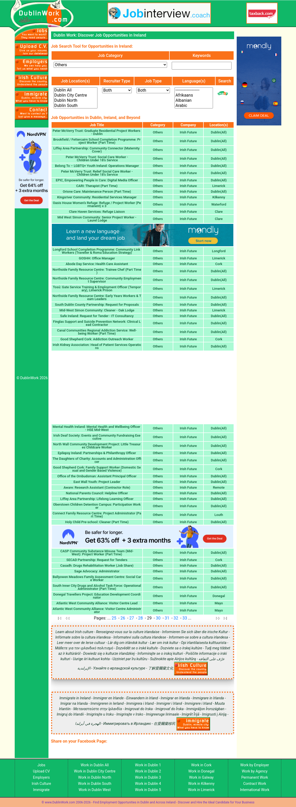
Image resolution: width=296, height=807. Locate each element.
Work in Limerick (201, 790)
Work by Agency (255, 771)
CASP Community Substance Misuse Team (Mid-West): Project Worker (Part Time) (97, 552)
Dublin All (75, 90)
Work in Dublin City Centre (95, 771)
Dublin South (75, 105)
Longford (219, 251)
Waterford (218, 204)
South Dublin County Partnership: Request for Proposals (97, 305)
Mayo (219, 603)
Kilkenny (218, 197)
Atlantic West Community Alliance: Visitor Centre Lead (96, 603)
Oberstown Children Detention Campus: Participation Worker (97, 506)
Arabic (194, 105)
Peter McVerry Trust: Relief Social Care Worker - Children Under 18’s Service (97, 172)
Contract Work (254, 783)
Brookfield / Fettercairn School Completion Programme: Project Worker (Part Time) (97, 141)
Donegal (219, 596)
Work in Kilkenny (201, 783)
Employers (41, 777)
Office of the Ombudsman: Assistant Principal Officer (96, 476)
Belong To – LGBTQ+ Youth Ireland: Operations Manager (97, 166)
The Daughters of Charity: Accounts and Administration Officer (97, 460)
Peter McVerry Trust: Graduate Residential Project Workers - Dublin (97, 132)
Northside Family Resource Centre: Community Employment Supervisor (97, 279)
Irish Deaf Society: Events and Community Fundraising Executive (97, 437)
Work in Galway (201, 777)
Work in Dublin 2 (148, 771)
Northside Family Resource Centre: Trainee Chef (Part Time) (97, 271)
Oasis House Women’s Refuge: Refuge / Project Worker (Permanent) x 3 (97, 204)
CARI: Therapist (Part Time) (97, 186)
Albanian (194, 100)
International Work (254, 790)
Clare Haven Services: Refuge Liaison (97, 212)
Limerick (218, 186)
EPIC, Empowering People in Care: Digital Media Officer (97, 180)
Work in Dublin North (94, 777)
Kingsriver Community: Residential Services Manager (97, 197)
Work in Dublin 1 (148, 765)
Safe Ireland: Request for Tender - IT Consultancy (97, 316)
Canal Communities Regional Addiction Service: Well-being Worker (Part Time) (97, 331)
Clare (219, 212)
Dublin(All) (219, 132)
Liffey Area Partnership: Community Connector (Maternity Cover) (97, 149)
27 (131, 618)
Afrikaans (194, 95)
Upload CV (41, 771)
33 (184, 618)
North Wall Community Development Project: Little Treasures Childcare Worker (97, 445)
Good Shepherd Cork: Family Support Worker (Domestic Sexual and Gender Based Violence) (97, 468)
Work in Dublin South (94, 783)
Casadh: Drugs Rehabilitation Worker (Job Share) (97, 565)
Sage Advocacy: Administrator (96, 571)
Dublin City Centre (75, 95)
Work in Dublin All (95, 765)
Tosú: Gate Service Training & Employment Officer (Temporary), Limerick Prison (97, 288)
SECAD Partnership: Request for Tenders (97, 560)
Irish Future (188, 132)
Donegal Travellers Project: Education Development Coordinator (97, 595)
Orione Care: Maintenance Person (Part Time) (97, 191)
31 (167, 618)
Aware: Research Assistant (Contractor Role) (96, 487)
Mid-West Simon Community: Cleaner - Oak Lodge (97, 310)
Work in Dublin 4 (148, 783)
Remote (219, 487)
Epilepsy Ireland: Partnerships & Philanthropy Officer (97, 453)
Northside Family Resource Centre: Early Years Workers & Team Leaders (97, 297)
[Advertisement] (31, 293)
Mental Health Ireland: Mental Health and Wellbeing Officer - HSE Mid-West (97, 428)
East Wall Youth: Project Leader (96, 482)
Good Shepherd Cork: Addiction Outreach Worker (96, 339)
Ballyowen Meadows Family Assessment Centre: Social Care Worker (97, 578)
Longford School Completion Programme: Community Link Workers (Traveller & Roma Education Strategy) (97, 251)
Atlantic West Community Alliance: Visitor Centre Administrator (97, 610)
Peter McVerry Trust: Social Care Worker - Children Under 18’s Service (97, 158)
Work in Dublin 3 (148, 777)
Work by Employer (254, 765)
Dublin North (75, 100)
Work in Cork (201, 765)
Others (158, 132)
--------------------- (194, 90)
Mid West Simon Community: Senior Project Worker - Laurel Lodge (96, 218)
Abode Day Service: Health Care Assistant (97, 264)
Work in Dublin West (95, 790)
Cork (218, 264)
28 (140, 618)
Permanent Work (254, 777)
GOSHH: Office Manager (97, 258)
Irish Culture (41, 783)
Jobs (41, 765)
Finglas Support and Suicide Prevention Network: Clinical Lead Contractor (97, 323)
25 (114, 618)
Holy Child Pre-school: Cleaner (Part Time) (97, 522)
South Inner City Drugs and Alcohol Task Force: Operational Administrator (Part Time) (97, 587)
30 (158, 618)
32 (176, 618)
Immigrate (41, 790)
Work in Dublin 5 (148, 790)
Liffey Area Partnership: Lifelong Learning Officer (97, 499)
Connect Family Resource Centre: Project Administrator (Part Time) (97, 514)
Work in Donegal (201, 771)
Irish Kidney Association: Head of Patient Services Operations (97, 346)
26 (122, 618)
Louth (219, 515)
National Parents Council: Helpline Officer (97, 493)
